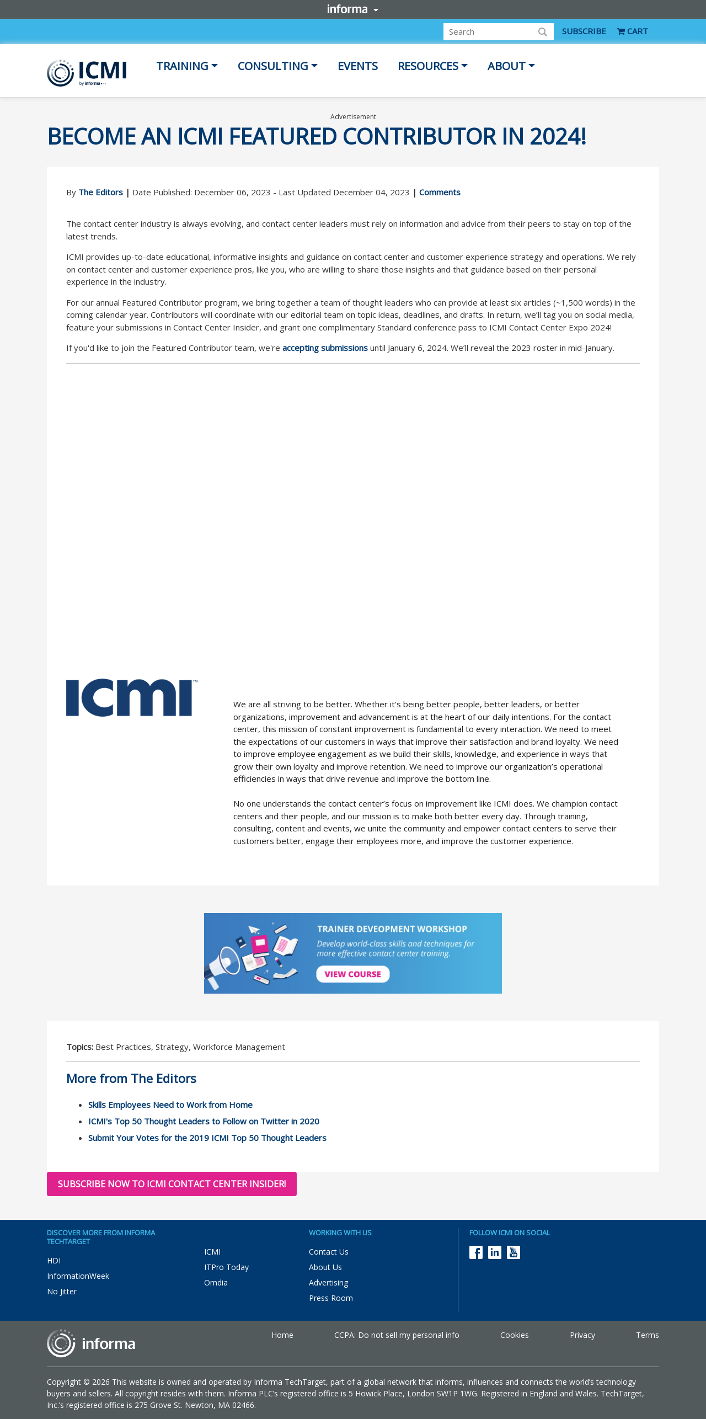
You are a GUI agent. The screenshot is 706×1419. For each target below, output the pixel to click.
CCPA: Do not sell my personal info (396, 1335)
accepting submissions (325, 347)
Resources (428, 65)
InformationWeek (78, 1276)
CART (632, 30)
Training (182, 65)
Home (282, 1335)
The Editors (100, 192)
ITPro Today (226, 1267)
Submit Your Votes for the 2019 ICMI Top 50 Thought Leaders (207, 1137)
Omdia (216, 1282)
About (507, 65)
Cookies (514, 1335)
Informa (353, 8)
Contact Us (329, 1251)
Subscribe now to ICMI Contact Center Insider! (172, 1184)
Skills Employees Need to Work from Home (170, 1104)
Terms (647, 1335)
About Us (325, 1267)
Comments (440, 192)
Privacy (582, 1335)
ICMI (212, 1251)
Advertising (328, 1282)
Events (358, 65)
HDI (54, 1260)
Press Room (331, 1298)
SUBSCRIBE (584, 30)
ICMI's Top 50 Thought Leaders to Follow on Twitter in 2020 (203, 1121)
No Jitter (62, 1291)
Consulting (273, 65)
